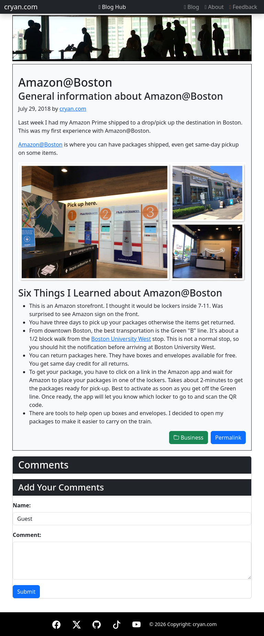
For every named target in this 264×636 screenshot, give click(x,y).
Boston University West (121, 339)
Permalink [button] (228, 437)
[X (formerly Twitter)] (77, 623)
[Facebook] (56, 623)
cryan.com (20, 6)
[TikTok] (116, 623)
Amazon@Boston (40, 144)
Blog (191, 7)
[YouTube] (136, 623)
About (214, 7)
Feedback (243, 7)
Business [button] (188, 437)
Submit (26, 591)
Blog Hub (112, 7)
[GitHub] (96, 623)
